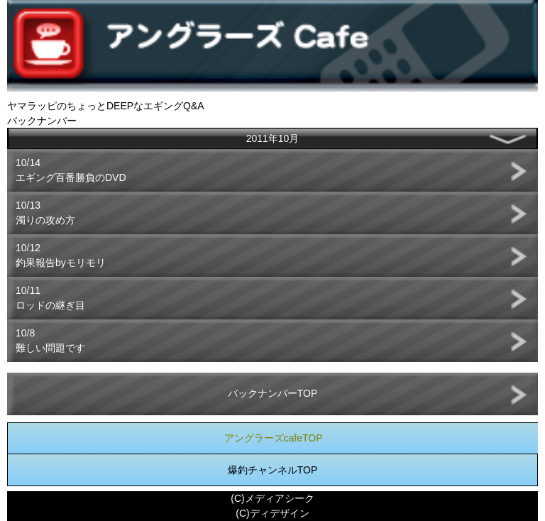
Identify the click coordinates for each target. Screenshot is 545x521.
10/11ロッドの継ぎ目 (50, 298)
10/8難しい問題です (50, 340)
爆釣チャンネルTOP (273, 470)
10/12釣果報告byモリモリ (61, 255)
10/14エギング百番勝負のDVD (71, 170)
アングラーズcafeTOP (273, 438)
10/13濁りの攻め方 (45, 212)
